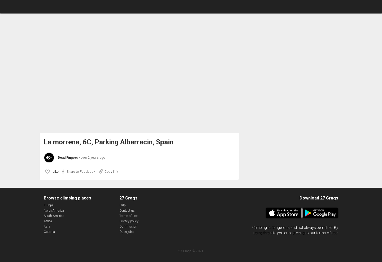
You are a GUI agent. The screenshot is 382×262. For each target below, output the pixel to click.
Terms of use (128, 216)
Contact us (127, 210)
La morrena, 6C (67, 142)
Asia (47, 226)
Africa (48, 221)
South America (54, 216)
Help (122, 205)
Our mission (128, 226)
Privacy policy (128, 221)
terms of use (326, 233)
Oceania (49, 232)
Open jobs (126, 232)
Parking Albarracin (124, 142)
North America (54, 210)
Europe (48, 205)
